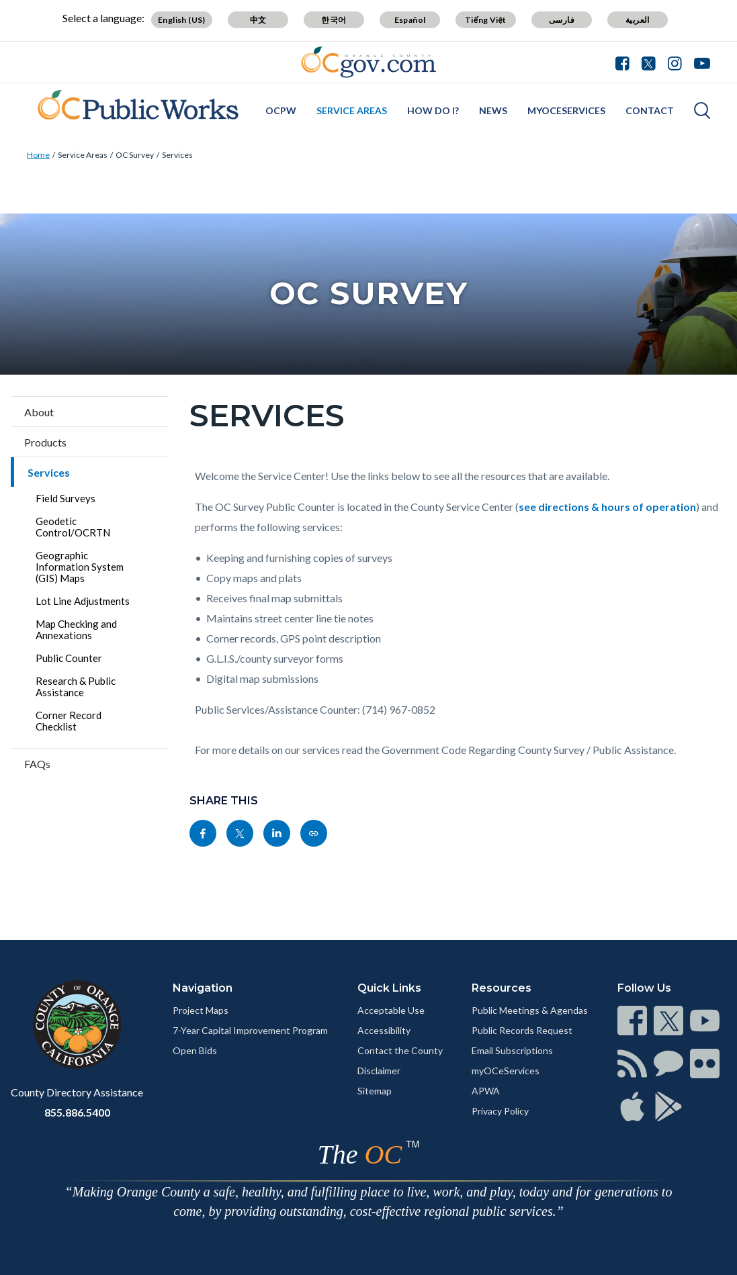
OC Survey (135, 155)
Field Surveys (65, 498)
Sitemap (374, 1090)
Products (45, 442)
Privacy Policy (500, 1111)
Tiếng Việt (486, 20)
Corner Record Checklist (68, 721)
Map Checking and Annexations (76, 629)
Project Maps (200, 1010)
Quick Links (389, 988)
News (493, 110)
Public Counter (69, 658)
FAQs (37, 763)
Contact (649, 110)
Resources (501, 988)
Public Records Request (522, 1030)
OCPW (280, 110)
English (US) (182, 20)
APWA (486, 1090)
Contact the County (400, 1050)
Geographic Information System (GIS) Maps (80, 566)
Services (177, 155)
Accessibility (383, 1030)
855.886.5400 (77, 1112)
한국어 (333, 20)
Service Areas (351, 110)
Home (38, 155)
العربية (637, 20)
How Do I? (433, 110)
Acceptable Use (391, 1010)
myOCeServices (566, 110)
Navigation (202, 988)
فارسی (561, 20)
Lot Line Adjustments (83, 601)
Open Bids (195, 1050)
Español (410, 20)
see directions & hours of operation (607, 506)
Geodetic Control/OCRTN (73, 526)
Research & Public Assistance (76, 686)
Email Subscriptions (512, 1050)
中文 (258, 20)
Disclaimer (378, 1070)
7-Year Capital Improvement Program (250, 1030)
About (39, 412)
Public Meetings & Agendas (530, 1010)
